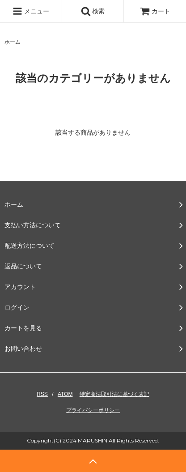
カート (155, 11)
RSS (42, 394)
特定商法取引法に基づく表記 (114, 394)
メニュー (31, 11)
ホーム (12, 42)
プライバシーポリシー (93, 410)
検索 (93, 11)
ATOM (65, 394)
